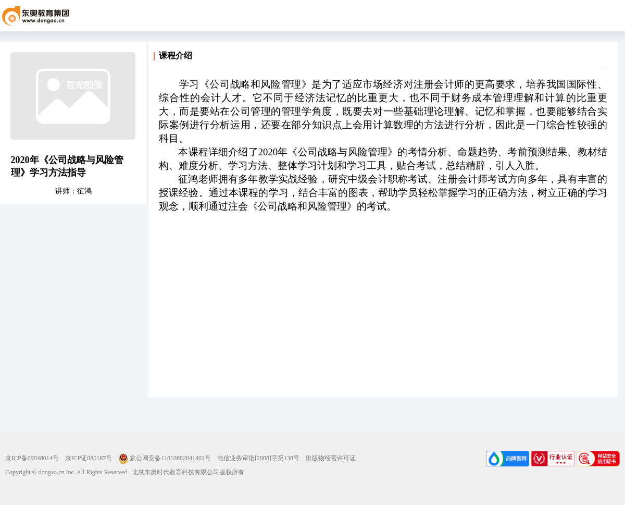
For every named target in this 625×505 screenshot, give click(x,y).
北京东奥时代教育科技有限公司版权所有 (185, 472)
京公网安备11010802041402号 (164, 458)
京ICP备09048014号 (32, 458)
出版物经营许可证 (331, 458)
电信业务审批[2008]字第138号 (258, 458)
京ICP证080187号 (89, 458)
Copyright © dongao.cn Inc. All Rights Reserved (66, 472)
